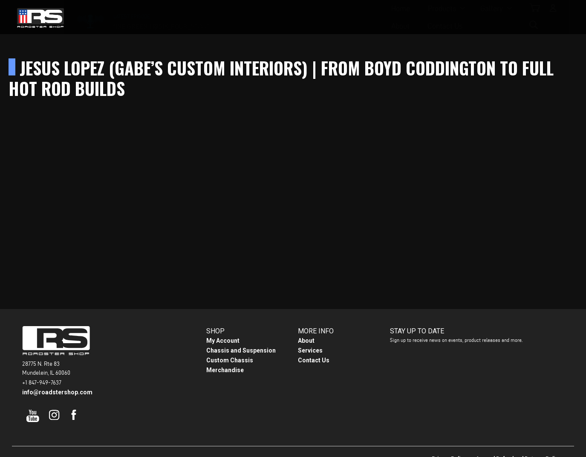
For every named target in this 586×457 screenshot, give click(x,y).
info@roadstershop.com (57, 392)
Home (202, 17)
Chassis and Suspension (241, 350)
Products (243, 17)
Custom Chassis (229, 360)
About (338, 17)
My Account (223, 340)
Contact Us (382, 17)
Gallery (293, 17)
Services (310, 350)
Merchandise (225, 370)
